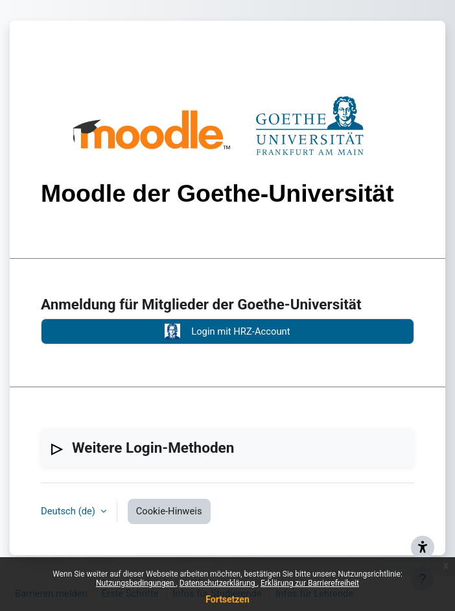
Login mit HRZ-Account (227, 331)
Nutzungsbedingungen (136, 583)
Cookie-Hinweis (169, 511)
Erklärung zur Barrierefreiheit (310, 583)
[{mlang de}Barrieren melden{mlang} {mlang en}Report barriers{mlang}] (422, 547)
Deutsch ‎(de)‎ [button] (69, 511)
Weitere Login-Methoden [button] (153, 447)
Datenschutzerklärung (218, 583)
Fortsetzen (227, 599)
